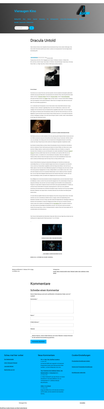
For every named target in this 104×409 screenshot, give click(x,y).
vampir (54, 273)
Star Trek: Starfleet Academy (52, 359)
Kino (32, 269)
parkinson (83, 271)
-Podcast (10, 363)
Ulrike (42, 386)
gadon (76, 271)
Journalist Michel (8, 366)
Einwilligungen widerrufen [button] (78, 372)
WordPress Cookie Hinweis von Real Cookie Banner (13, 408)
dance (58, 271)
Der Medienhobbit (9, 359)
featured (72, 271)
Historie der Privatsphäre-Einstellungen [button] (82, 367)
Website (32, 329)
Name (32, 315)
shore (87, 271)
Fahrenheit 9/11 (54, 373)
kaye (79, 271)
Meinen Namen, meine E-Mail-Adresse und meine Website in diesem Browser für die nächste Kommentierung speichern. (52, 336)
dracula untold (63, 271)
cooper (54, 271)
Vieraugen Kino (25, 11)
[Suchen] (31, 28)
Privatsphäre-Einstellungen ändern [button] (81, 361)
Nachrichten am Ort (9, 370)
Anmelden (82, 403)
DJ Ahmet (48, 386)
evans (68, 271)
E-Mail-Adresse (34, 322)
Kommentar (33, 299)
